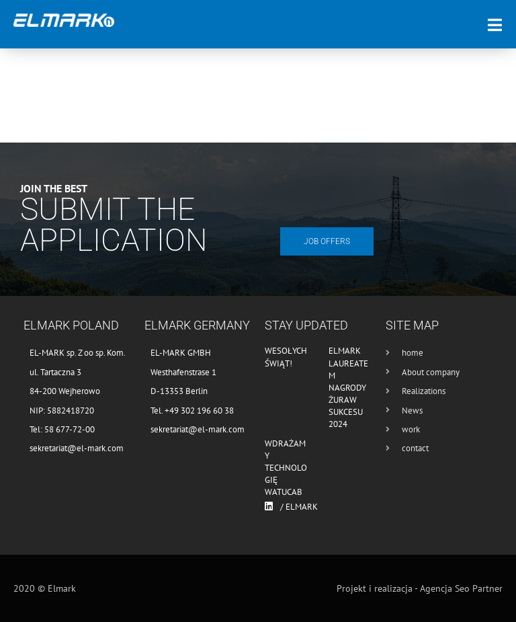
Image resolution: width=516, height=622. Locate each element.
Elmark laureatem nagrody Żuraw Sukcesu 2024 (348, 387)
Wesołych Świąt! (286, 356)
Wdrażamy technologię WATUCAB (286, 468)
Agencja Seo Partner (461, 588)
